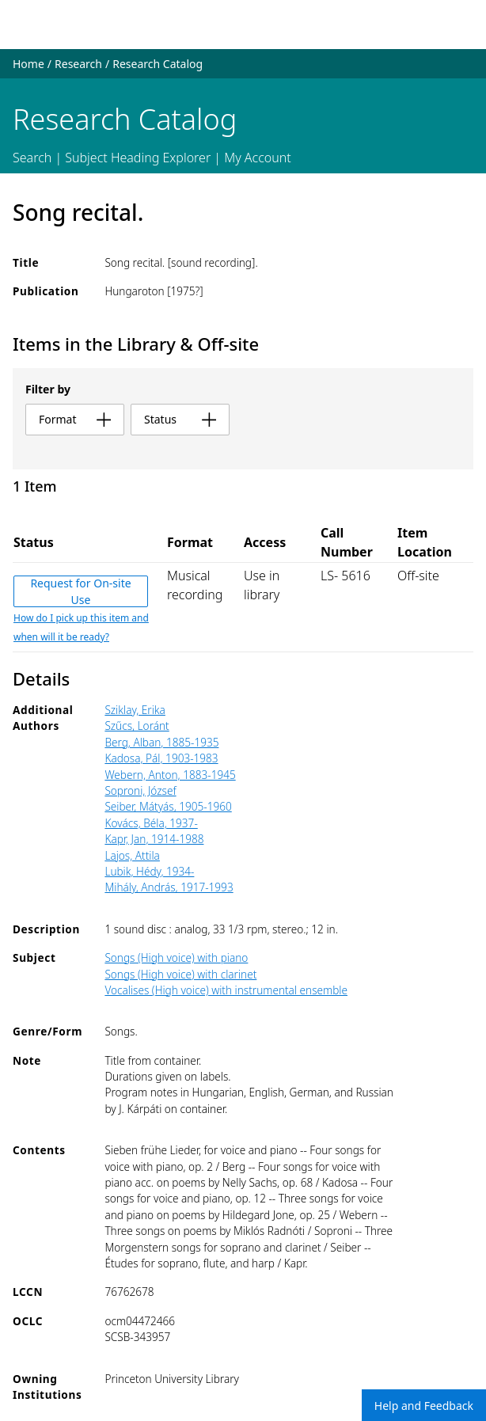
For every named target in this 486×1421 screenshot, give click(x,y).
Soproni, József (140, 790)
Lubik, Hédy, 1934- (149, 871)
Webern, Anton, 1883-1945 (169, 774)
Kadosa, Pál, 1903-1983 (161, 758)
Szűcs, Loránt (136, 725)
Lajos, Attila (132, 855)
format (75, 419)
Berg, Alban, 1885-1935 (161, 742)
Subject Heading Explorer (138, 157)
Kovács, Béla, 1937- (150, 822)
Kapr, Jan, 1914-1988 (153, 838)
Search (32, 157)
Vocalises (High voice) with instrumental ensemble (225, 989)
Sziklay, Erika (134, 709)
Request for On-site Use (80, 591)
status (180, 419)
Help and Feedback (423, 1405)
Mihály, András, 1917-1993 (168, 887)
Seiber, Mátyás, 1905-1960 (167, 806)
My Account (257, 157)
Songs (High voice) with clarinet (180, 974)
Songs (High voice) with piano (176, 957)
